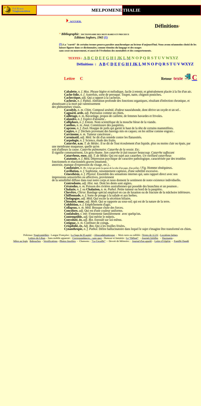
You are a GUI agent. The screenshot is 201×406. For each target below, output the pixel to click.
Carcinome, (71, 134)
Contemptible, (73, 216)
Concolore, (71, 210)
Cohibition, (71, 204)
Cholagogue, (72, 198)
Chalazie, (70, 189)
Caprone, (70, 128)
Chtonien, (70, 201)
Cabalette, (71, 91)
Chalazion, (93, 189)
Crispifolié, (71, 225)
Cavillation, (71, 171)
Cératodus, (71, 186)
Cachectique (72, 97)
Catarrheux (71, 155)
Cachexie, (70, 100)
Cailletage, (71, 116)
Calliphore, (71, 122)
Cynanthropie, (73, 229)
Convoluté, (71, 219)
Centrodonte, (72, 183)
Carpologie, (71, 140)
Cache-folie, (72, 94)
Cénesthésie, (72, 174)
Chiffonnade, (72, 195)
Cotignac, (70, 222)
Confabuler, (72, 213)
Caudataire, (72, 167)
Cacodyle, (70, 109)
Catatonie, (71, 158)
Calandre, (70, 119)
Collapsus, (71, 207)
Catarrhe (70, 143)
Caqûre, (69, 131)
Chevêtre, (70, 192)
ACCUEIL (75, 21)
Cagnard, (70, 113)
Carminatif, (71, 137)
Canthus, (70, 125)
